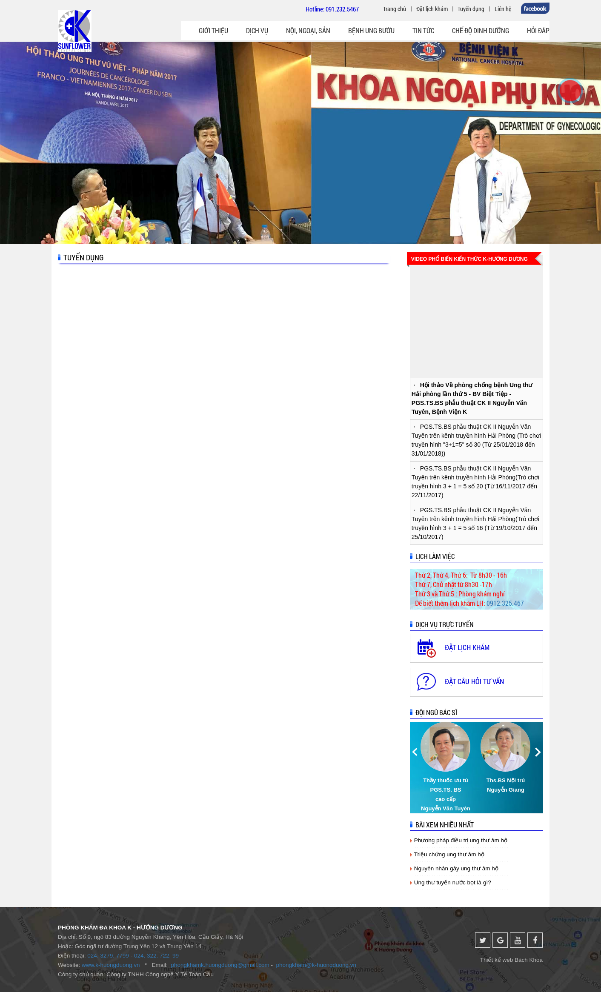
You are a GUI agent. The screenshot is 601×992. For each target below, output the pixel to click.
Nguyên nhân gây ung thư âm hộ (456, 868)
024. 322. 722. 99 (156, 955)
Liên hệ (503, 9)
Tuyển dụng (471, 9)
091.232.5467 (342, 9)
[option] (446, 767)
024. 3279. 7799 (108, 955)
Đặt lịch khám (432, 9)
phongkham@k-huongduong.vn (316, 965)
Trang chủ (394, 9)
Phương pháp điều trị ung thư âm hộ (460, 840)
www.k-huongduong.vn (111, 965)
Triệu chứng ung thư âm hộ (449, 854)
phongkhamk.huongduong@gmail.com (220, 965)
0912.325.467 (505, 603)
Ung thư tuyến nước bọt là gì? (452, 882)
